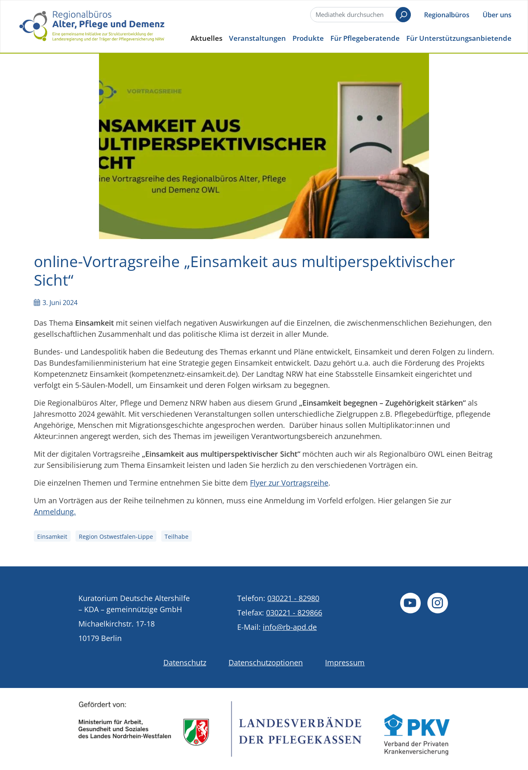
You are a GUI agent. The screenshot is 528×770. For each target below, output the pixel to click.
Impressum (345, 662)
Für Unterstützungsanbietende (459, 38)
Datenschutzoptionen (266, 662)
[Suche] (359, 14)
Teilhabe (177, 536)
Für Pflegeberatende (365, 38)
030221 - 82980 (293, 598)
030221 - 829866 (294, 612)
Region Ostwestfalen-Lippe (116, 536)
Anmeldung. (55, 511)
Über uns (497, 14)
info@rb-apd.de (290, 627)
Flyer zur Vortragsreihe (289, 483)
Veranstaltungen (257, 38)
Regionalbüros (446, 14)
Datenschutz (184, 662)
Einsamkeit (52, 536)
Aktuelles (206, 38)
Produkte (308, 38)
